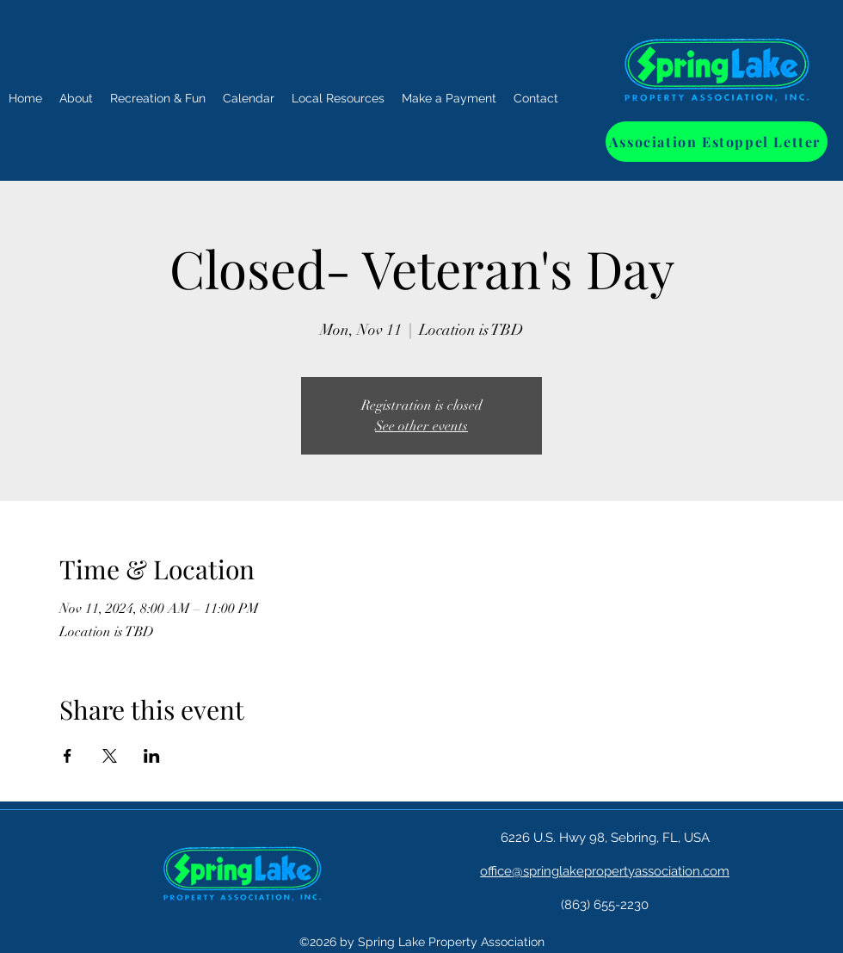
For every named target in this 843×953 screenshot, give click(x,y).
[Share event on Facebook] (67, 756)
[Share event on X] (110, 756)
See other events (421, 426)
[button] (158, 98)
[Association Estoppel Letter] (717, 141)
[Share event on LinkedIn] (152, 756)
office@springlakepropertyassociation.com (604, 871)
